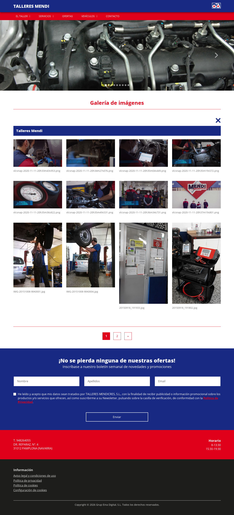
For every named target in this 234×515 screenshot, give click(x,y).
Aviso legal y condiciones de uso (34, 476)
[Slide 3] (114, 85)
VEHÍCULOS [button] (88, 16)
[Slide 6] (123, 85)
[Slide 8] (128, 85)
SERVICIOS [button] (45, 16)
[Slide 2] (111, 85)
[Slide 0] (106, 85)
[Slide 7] (125, 85)
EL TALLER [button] (22, 16)
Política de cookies (25, 485)
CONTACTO (112, 16)
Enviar (117, 417)
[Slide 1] (109, 85)
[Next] (128, 336)
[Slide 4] (117, 85)
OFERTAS (67, 16)
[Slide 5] (120, 85)
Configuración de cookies (30, 490)
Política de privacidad (27, 481)
